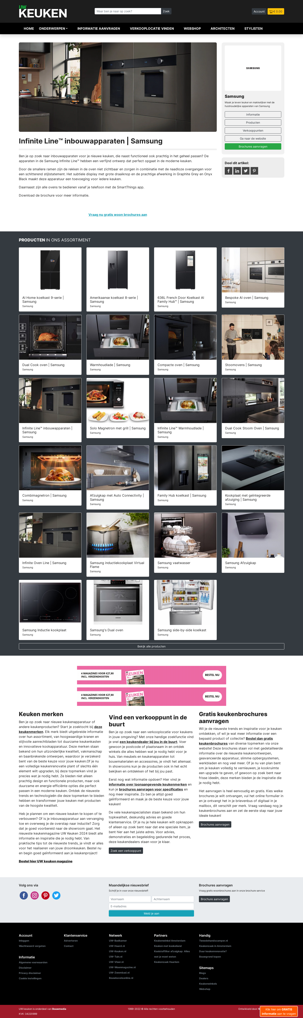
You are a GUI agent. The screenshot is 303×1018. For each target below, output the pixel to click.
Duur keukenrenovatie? (213, 951)
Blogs (202, 973)
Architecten (223, 28)
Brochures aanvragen (253, 146)
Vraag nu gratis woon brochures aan (118, 215)
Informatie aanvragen (98, 28)
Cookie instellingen (30, 978)
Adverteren (71, 940)
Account (259, 11)
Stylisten (253, 28)
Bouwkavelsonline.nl (121, 977)
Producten (253, 122)
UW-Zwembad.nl (119, 972)
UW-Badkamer (118, 940)
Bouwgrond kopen (210, 956)
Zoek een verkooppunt (126, 850)
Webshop (192, 28)
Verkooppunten (253, 130)
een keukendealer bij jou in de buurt (148, 742)
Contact (69, 945)
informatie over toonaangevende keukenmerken (148, 784)
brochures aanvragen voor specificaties (151, 789)
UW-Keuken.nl (117, 951)
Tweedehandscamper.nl (213, 940)
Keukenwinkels (208, 983)
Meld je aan (151, 913)
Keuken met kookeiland (168, 945)
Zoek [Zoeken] (166, 11)
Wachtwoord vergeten (32, 945)
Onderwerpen (52, 28)
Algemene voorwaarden (33, 962)
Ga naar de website (253, 138)
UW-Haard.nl (117, 945)
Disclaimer (25, 967)
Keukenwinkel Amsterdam (169, 940)
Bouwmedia (59, 1008)
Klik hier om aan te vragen (279, 1011)
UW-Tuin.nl (115, 956)
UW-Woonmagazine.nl (122, 967)
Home (29, 28)
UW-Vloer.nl (116, 961)
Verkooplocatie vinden (152, 28)
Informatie (253, 114)
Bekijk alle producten (151, 646)
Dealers (203, 978)
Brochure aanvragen (214, 899)
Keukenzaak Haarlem (166, 961)
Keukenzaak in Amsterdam (215, 945)
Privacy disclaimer (30, 973)
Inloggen (24, 940)
